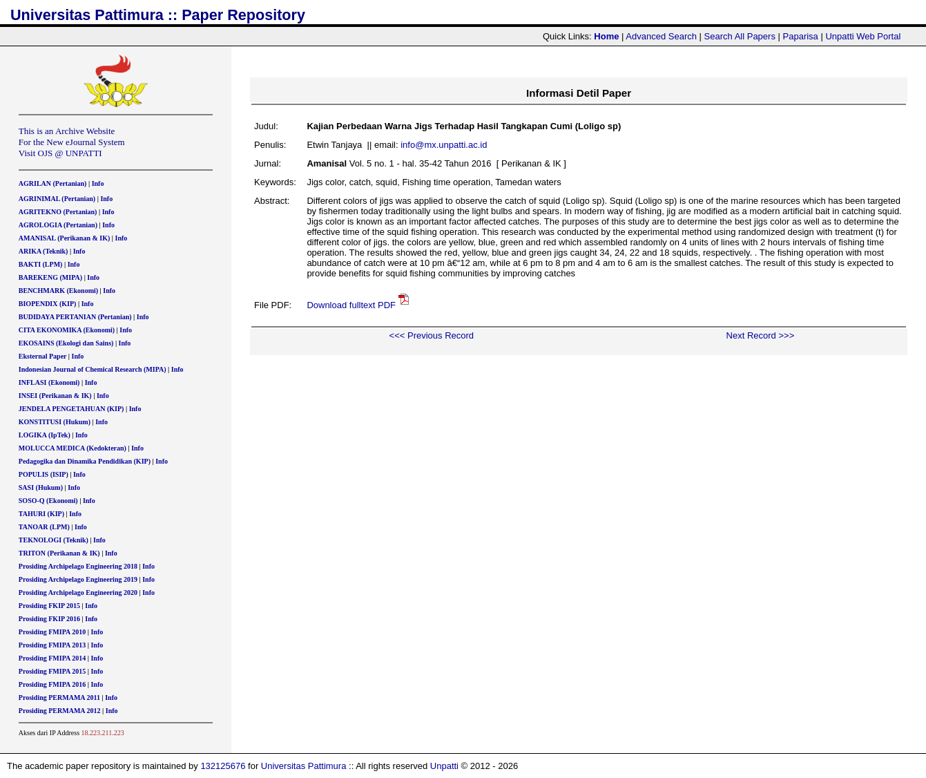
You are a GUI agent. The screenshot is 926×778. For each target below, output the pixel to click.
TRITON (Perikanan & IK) (59, 553)
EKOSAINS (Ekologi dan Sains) (66, 343)
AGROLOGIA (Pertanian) (58, 225)
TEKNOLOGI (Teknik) (53, 540)
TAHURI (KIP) (41, 514)
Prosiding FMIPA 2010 (52, 632)
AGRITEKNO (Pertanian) (58, 212)
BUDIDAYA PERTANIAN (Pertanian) (75, 317)
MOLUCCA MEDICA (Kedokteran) (72, 448)
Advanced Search (661, 36)
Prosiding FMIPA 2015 (52, 671)
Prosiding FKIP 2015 (49, 605)
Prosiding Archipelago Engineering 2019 (78, 579)
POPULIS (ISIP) (43, 474)
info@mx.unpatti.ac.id (444, 145)
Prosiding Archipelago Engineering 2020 (78, 592)
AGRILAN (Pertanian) (53, 183)
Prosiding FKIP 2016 (49, 619)
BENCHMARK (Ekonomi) (58, 290)
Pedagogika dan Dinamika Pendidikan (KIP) (85, 461)
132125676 (222, 766)
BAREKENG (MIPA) (50, 277)
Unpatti (444, 766)
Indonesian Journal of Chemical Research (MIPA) (92, 369)
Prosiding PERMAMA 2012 (60, 710)
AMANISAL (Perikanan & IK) (64, 238)
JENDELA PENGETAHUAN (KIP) (71, 408)
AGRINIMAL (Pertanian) (57, 198)
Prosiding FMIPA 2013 (52, 645)
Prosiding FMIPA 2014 (52, 658)
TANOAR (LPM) (44, 527)
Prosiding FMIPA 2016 (52, 684)
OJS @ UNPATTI (70, 153)
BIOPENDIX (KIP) (48, 303)
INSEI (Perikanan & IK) (55, 395)
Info (98, 183)
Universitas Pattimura (304, 766)
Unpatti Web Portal (862, 36)
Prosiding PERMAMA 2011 (59, 697)
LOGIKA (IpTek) (44, 435)
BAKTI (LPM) (41, 264)
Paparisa (800, 36)
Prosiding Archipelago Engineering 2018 (78, 566)
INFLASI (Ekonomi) (49, 382)
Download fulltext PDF (351, 305)
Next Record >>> (760, 335)
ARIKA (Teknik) (43, 251)
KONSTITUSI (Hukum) (54, 422)
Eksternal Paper (43, 356)
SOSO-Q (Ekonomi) (48, 500)
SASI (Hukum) (41, 487)
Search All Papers (739, 36)
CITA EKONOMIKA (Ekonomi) (67, 330)
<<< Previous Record (431, 335)
